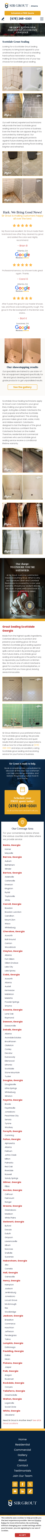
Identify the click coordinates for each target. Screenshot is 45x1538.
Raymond (9, 1017)
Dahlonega (10, 1347)
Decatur (8, 1053)
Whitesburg (10, 927)
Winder (8, 868)
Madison (9, 1213)
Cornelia (9, 1268)
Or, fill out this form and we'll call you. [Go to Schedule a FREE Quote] (22, 810)
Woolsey (9, 1127)
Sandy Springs (11, 1178)
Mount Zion (10, 919)
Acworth (9, 935)
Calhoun (9, 1194)
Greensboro (10, 1210)
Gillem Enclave (11, 963)
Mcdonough (10, 1304)
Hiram (7, 1359)
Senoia (8, 1119)
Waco (7, 923)
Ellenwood (9, 1060)
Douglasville (10, 1084)
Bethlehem (10, 865)
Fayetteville (10, 1108)
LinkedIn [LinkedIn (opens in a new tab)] (22, 1491)
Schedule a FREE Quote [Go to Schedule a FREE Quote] (22, 13)
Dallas (7, 1355)
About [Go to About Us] (22, 1460)
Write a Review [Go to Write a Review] (2, 18)
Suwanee (9, 1256)
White (7, 900)
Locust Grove (11, 1300)
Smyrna (8, 1005)
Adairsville (9, 876)
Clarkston (9, 1045)
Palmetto (9, 1162)
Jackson (9, 1288)
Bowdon (9, 908)
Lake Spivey (10, 970)
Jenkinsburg (10, 1292)
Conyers (9, 1387)
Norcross (9, 1249)
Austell (8, 986)
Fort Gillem (9, 959)
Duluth (8, 1233)
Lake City (9, 966)
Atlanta (8, 955)
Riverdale (9, 1170)
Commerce (10, 1323)
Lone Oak (9, 1013)
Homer (8, 849)
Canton (8, 943)
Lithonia (8, 1064)
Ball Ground (10, 939)
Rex (6, 1308)
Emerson (9, 884)
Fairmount (9, 1198)
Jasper (8, 1367)
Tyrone (8, 1123)
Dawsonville (10, 1025)
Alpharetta (10, 1143)
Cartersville (10, 880)
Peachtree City (12, 1115)
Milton (7, 1158)
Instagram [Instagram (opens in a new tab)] (15, 1484)
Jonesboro (10, 1111)
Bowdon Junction (13, 912)
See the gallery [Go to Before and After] (22, 387)
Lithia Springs (11, 1088)
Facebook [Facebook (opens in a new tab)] (22, 1484)
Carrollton (9, 915)
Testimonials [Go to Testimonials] (22, 1471)
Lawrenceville (11, 1241)
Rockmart (9, 1379)
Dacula (8, 1229)
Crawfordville (11, 1395)
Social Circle (10, 1406)
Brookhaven (10, 1041)
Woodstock (10, 947)
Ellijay (7, 1186)
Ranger (8, 1202)
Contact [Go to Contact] (22, 1465)
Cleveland (9, 1414)
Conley (8, 1049)
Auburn (8, 861)
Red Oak (9, 1166)
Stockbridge (10, 1311)
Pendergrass (11, 1335)
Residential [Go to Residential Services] (22, 1444)
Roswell (8, 1174)
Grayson (9, 1237)
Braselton (9, 1319)
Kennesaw (10, 990)
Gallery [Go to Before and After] (22, 1455)
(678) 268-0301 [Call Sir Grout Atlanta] (21, 19)
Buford (8, 1225)
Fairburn (8, 1151)
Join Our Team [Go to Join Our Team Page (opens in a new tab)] (22, 1476)
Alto (6, 1264)
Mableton (9, 994)
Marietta (9, 998)
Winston (8, 1096)
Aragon (8, 1375)
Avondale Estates (13, 1037)
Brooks (8, 1104)
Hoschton (9, 1327)
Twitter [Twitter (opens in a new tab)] (30, 1484)
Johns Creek (10, 1155)
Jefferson (9, 1331)
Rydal (7, 892)
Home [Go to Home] (22, 1439)
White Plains (10, 1217)
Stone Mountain (12, 1072)
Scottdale (9, 1068)
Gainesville (10, 1276)
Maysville (9, 853)
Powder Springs (12, 1002)
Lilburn (8, 1245)
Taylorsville (10, 896)
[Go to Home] (23, 6)
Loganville (9, 1403)
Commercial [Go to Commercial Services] (22, 1450)
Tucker (8, 1076)
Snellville (8, 1253)
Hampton (9, 1284)
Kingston (9, 888)
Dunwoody (10, 1057)
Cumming (9, 1135)
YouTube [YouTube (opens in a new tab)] (15, 1491)
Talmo (8, 1339)
